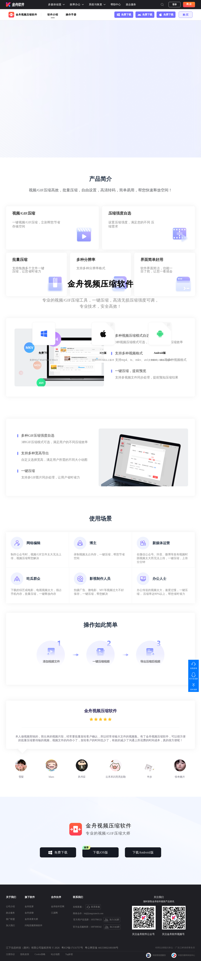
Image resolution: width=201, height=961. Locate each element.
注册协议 (10, 954)
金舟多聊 (29, 913)
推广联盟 (10, 919)
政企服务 (131, 4)
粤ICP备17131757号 (72, 947)
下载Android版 (143, 852)
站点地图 (55, 954)
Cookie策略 (40, 954)
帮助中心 (116, 4)
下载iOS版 (95, 850)
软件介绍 (52, 14)
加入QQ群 (111, 920)
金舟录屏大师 (31, 919)
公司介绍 (10, 906)
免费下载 (57, 852)
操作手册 (71, 14)
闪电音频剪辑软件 (33, 925)
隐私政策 (24, 954)
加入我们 (10, 925)
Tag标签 (69, 954)
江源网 (54, 913)
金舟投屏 (29, 906)
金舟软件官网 (57, 906)
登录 (174, 4)
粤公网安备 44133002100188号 (101, 947)
